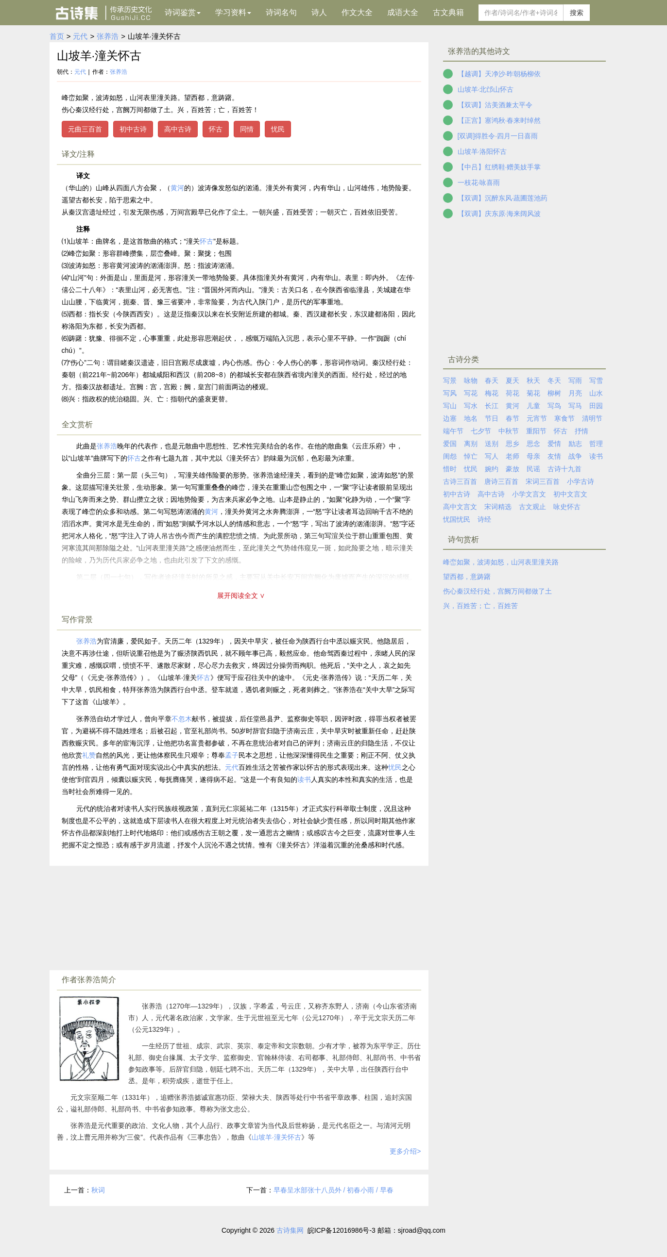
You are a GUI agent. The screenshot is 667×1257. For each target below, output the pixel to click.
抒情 (581, 431)
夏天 (512, 380)
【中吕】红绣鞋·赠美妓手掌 (499, 167)
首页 (57, 36)
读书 (304, 779)
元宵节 (537, 418)
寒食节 (564, 418)
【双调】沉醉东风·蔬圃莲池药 (503, 198)
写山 (450, 406)
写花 (471, 393)
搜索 (576, 13)
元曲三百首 (85, 129)
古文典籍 (448, 12)
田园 (596, 406)
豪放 (512, 469)
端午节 (453, 431)
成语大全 (402, 12)
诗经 (484, 519)
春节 (512, 418)
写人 (491, 456)
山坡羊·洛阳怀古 (482, 151)
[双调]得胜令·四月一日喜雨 (498, 136)
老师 (512, 456)
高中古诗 (177, 129)
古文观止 (532, 507)
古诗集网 (290, 1230)
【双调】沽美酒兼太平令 (495, 105)
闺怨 (450, 456)
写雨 (575, 380)
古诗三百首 (460, 481)
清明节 (592, 418)
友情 (554, 456)
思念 (533, 443)
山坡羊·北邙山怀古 (486, 89)
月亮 (575, 393)
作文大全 (357, 12)
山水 (596, 393)
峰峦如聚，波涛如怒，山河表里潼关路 (501, 562)
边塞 (450, 418)
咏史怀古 (567, 507)
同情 (247, 129)
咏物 (471, 380)
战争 (575, 456)
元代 (80, 36)
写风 (450, 393)
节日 (491, 418)
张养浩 (108, 36)
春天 (491, 380)
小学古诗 (580, 481)
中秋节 (508, 431)
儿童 (533, 406)
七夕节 (481, 431)
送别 (491, 443)
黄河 (177, 188)
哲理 (596, 443)
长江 (491, 406)
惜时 (450, 469)
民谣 (533, 469)
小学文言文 (529, 494)
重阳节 (536, 431)
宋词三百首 (543, 481)
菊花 (533, 393)
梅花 (491, 393)
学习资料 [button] (233, 12)
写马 (575, 406)
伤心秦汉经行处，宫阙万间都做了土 (497, 591)
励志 (575, 443)
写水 (471, 406)
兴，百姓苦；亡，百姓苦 (480, 606)
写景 (450, 380)
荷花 (512, 393)
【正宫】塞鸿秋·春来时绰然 (499, 120)
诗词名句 (281, 12)
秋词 (98, 1190)
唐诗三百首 (501, 481)
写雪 (596, 380)
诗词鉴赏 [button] (183, 12)
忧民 (278, 129)
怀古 (215, 129)
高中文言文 (460, 507)
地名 (471, 418)
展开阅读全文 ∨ (241, 595)
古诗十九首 (564, 469)
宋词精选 (498, 507)
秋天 (533, 380)
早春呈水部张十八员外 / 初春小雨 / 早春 (333, 1190)
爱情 (554, 443)
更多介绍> (405, 1151)
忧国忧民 (456, 519)
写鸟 (554, 406)
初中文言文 (570, 494)
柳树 (554, 393)
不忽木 (181, 719)
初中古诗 (133, 129)
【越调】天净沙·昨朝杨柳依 (499, 74)
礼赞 (89, 755)
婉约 (491, 469)
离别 (471, 443)
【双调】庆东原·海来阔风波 (499, 213)
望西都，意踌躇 (467, 576)
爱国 (450, 443)
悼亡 (471, 456)
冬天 (554, 380)
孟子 (232, 755)
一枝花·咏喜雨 (479, 182)
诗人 (319, 12)
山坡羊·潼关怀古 (276, 1137)
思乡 (512, 443)
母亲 (533, 456)
